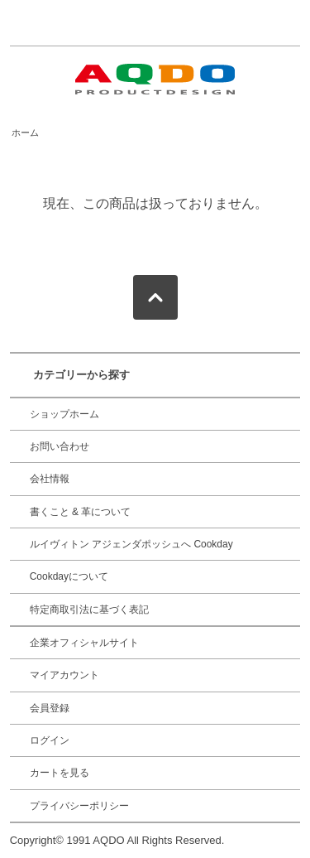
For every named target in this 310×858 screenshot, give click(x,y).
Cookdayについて (69, 576)
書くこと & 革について (80, 512)
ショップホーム (64, 414)
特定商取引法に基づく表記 (89, 609)
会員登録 (49, 708)
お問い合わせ (59, 446)
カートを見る (59, 772)
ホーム (25, 132)
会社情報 (49, 478)
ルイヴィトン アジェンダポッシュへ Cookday (131, 544)
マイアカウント (64, 675)
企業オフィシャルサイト (84, 642)
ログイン (49, 740)
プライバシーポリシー (79, 806)
